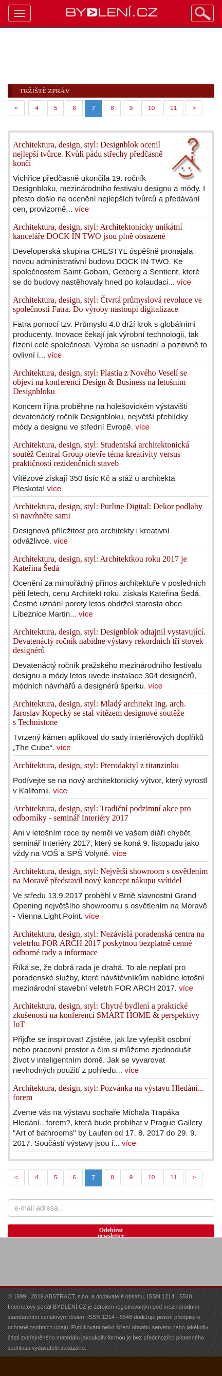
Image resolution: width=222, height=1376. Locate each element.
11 (173, 107)
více (82, 208)
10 (151, 107)
